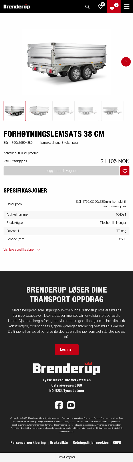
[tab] (15, 111)
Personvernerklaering (28, 442)
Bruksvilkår (59, 442)
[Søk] (87, 7)
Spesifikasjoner (66, 457)
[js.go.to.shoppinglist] (100, 6)
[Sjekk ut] (114, 6)
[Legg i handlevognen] (124, 170)
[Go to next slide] (126, 62)
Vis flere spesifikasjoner (19, 249)
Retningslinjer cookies (91, 442)
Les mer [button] (66, 349)
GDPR (117, 442)
